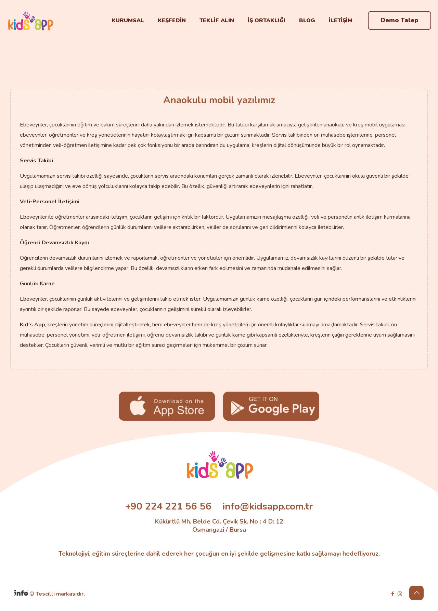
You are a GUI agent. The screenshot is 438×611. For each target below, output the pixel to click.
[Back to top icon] (416, 593)
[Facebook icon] (392, 593)
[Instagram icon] (399, 593)
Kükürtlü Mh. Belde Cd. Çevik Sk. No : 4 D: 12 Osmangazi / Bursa (219, 525)
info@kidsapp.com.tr (267, 506)
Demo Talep (399, 20)
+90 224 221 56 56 (168, 506)
